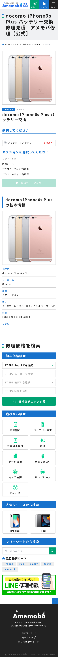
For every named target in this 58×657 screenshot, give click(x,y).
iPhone (9, 563)
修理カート (35, 7)
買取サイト (27, 637)
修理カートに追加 (31, 183)
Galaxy (34, 563)
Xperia (47, 563)
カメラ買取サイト (27, 641)
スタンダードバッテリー (31, 142)
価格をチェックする (32, 401)
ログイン (44, 7)
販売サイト (27, 632)
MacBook (10, 569)
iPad (21, 563)
